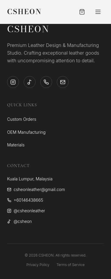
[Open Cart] (82, 11)
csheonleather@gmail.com (36, 189)
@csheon (19, 221)
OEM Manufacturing (26, 132)
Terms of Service (71, 264)
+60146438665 (25, 200)
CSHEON (24, 12)
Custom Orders (21, 119)
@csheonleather (26, 210)
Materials (16, 144)
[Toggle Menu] (98, 12)
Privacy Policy (37, 264)
